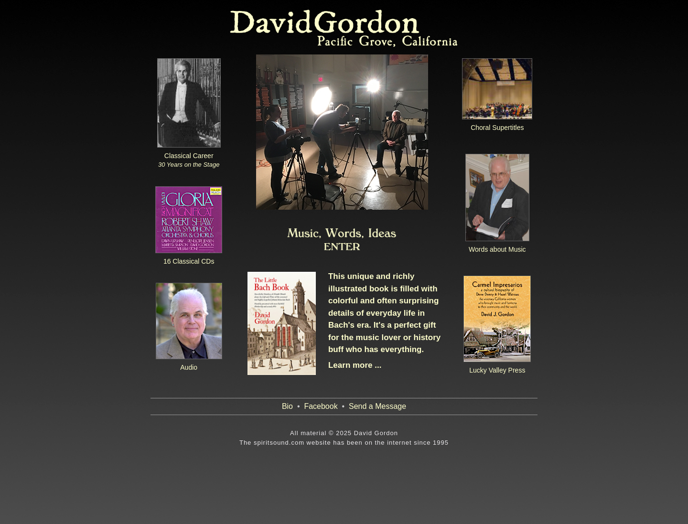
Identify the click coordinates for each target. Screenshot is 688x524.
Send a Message (377, 406)
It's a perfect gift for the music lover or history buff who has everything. (384, 337)
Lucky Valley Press (497, 370)
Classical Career (188, 160)
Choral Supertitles (497, 127)
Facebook (320, 406)
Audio (188, 367)
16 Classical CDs (189, 261)
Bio (287, 406)
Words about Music (497, 249)
